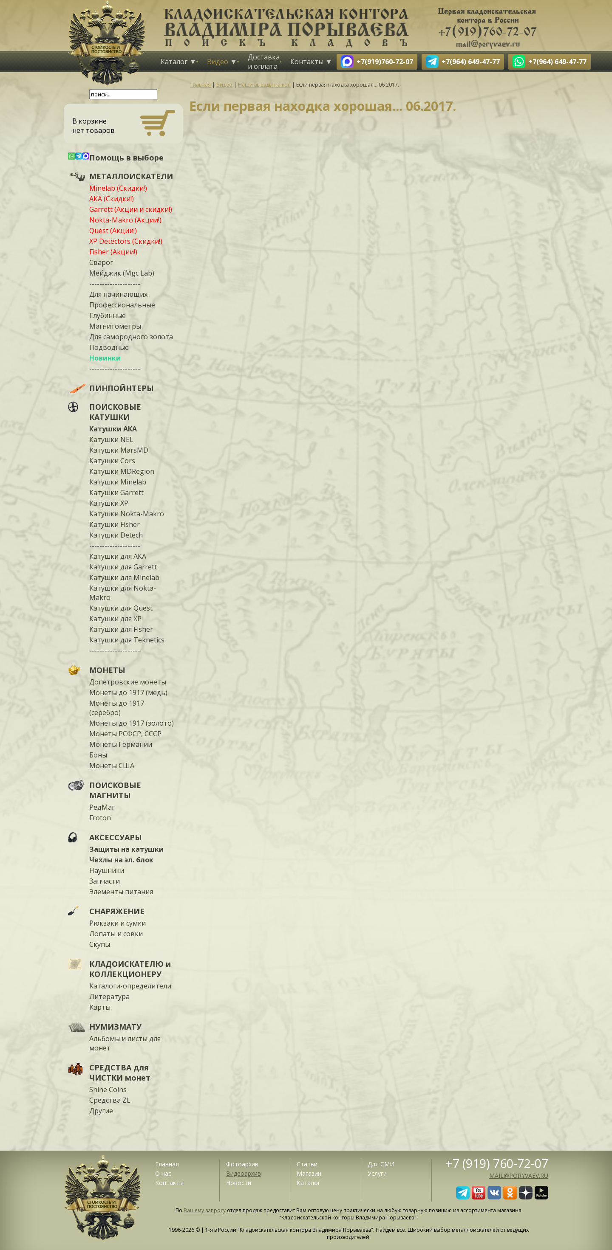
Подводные (109, 347)
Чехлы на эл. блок (121, 859)
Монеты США (111, 765)
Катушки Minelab (117, 482)
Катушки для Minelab (124, 577)
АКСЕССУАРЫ (115, 837)
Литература (109, 996)
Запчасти (104, 881)
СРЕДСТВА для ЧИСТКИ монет (119, 1072)
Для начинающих (118, 294)
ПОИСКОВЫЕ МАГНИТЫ (115, 790)
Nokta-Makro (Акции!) (125, 220)
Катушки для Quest (121, 608)
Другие (101, 1110)
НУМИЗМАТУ (115, 1027)
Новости (238, 1183)
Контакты (306, 61)
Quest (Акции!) (113, 230)
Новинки (105, 358)
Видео (217, 61)
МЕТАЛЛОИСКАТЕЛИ (131, 176)
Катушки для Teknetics (126, 640)
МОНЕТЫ (107, 670)
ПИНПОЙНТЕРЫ (121, 388)
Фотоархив (242, 1164)
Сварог (101, 262)
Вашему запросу (205, 1210)
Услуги (377, 1173)
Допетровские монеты (127, 682)
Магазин (309, 1173)
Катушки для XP (115, 618)
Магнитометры (115, 326)
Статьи (307, 1164)
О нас (163, 1173)
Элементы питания (121, 891)
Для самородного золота (131, 336)
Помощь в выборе (126, 157)
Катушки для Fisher (121, 629)
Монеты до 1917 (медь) (128, 692)
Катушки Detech (116, 535)
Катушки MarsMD (118, 450)
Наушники (106, 870)
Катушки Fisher (114, 524)
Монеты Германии (120, 744)
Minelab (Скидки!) (118, 188)
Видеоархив (243, 1173)
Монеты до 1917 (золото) (131, 723)
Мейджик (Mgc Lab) (121, 273)
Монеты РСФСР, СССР (125, 733)
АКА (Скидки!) (111, 198)
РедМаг (102, 807)
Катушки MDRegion (121, 471)
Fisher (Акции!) (113, 251)
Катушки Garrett (116, 492)
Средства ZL (109, 1100)
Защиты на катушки (126, 849)
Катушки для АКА (117, 556)
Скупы (99, 944)
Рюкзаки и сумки (117, 923)
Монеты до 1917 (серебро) (116, 707)
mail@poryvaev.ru (518, 1175)
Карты (99, 1007)
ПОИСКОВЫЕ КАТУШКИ (115, 412)
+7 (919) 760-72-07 (496, 1163)
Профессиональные (122, 305)
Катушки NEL (111, 439)
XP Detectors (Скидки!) (125, 241)
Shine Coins (108, 1089)
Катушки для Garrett (123, 567)
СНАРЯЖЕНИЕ (116, 911)
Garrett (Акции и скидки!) (130, 209)
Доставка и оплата (264, 61)
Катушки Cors (112, 460)
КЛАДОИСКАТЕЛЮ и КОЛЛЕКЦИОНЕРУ (130, 969)
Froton (100, 817)
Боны (98, 755)
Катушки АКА (113, 429)
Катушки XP (108, 503)
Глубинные (107, 315)
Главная (167, 1164)
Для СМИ (381, 1164)
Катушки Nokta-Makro (126, 513)
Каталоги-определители (130, 986)
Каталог (174, 61)
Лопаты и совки (116, 933)
